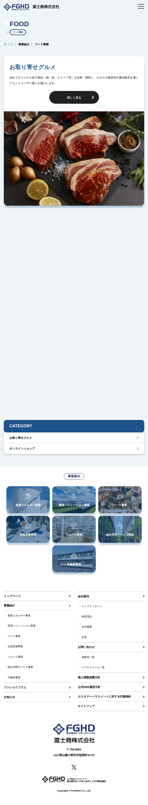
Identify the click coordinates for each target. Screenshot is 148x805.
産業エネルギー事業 (19, 615)
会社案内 (83, 596)
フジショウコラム (15, 687)
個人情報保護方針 (89, 677)
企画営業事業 (15, 646)
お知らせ (9, 696)
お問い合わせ (86, 647)
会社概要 (87, 626)
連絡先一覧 (88, 657)
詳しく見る (74, 97)
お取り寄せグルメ (20, 437)
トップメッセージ (92, 606)
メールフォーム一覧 (93, 667)
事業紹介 (9, 605)
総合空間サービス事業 (20, 667)
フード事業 (14, 636)
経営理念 (87, 616)
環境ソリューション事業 (22, 625)
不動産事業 (14, 677)
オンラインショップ (22, 448)
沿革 (84, 637)
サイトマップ (86, 706)
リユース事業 (15, 656)
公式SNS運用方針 (89, 687)
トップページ (12, 596)
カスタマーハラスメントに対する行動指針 (104, 696)
